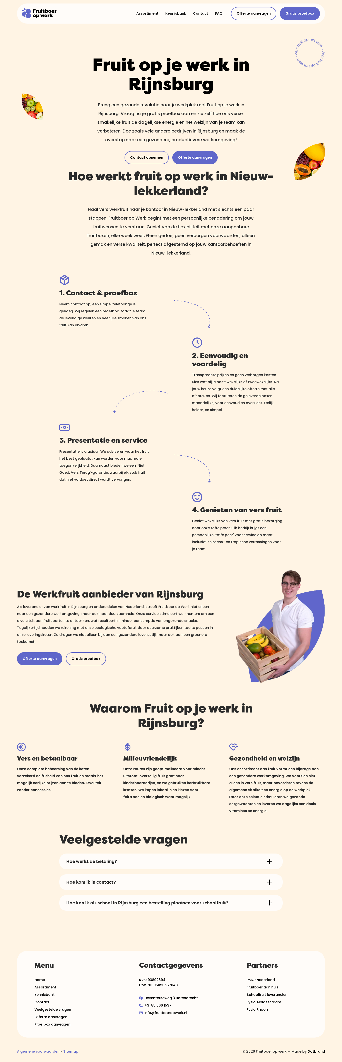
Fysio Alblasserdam (264, 1002)
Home (39, 979)
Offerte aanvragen (254, 13)
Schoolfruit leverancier (267, 994)
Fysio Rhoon (257, 1009)
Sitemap (70, 1051)
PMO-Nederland (261, 979)
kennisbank (44, 994)
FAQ (218, 13)
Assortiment (147, 13)
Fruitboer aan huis (263, 987)
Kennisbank (175, 13)
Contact (200, 13)
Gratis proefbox (300, 13)
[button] (171, 861)
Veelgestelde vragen (52, 1009)
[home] (39, 13)
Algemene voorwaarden (38, 1051)
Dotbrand (316, 1051)
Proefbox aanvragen (52, 1024)
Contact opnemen (146, 157)
